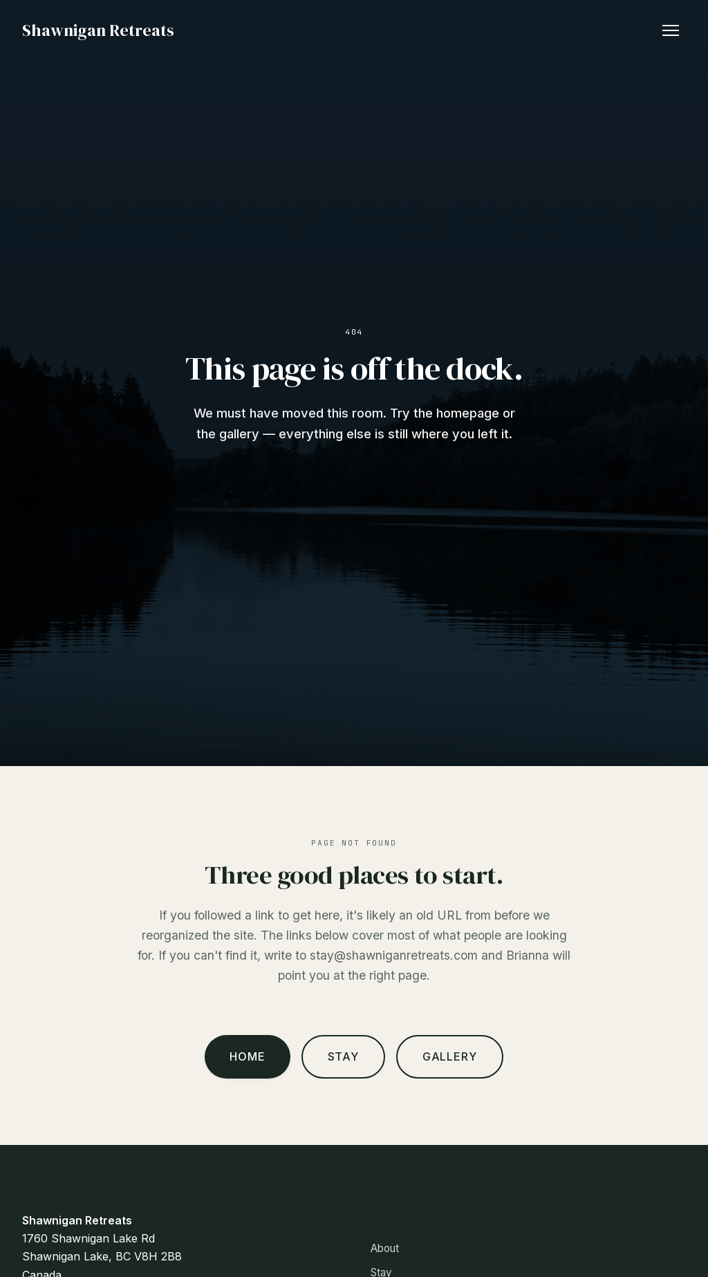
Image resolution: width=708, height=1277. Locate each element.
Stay (343, 1056)
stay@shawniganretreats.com (394, 955)
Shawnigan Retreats (98, 30)
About (385, 1248)
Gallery (449, 1056)
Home (247, 1056)
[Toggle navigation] (670, 30)
